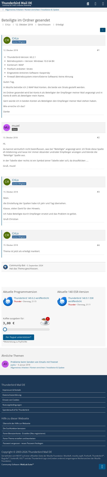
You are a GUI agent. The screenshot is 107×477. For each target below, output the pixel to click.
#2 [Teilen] (98, 137)
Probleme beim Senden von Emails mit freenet (34, 361)
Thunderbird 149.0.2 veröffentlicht (31, 298)
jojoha (13, 365)
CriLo (7, 24)
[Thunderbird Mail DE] (17, 4)
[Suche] (88, 4)
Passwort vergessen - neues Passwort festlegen (23, 443)
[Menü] (103, 4)
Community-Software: (18, 464)
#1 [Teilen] (98, 50)
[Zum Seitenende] (102, 466)
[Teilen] (102, 30)
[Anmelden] (95, 4)
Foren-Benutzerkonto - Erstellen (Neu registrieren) (24, 433)
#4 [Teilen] (98, 245)
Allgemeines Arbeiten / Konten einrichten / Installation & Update (37, 367)
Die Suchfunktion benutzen (14, 428)
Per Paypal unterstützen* (18, 337)
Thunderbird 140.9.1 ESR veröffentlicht (81, 300)
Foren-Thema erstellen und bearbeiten (19, 438)
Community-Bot (17, 265)
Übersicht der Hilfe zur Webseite (16, 423)
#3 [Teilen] (98, 191)
